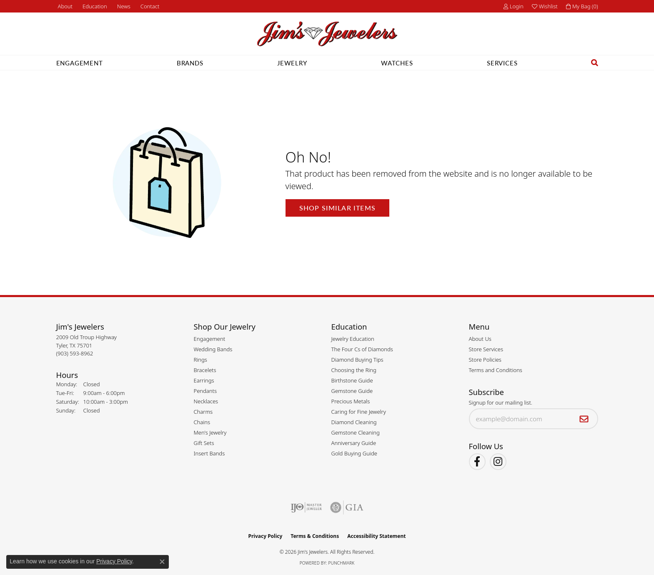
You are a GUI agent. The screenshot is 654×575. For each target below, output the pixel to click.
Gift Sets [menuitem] (204, 443)
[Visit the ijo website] (306, 507)
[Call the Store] (74, 353)
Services (502, 62)
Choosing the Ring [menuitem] (353, 370)
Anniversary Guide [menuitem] (353, 443)
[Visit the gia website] (346, 507)
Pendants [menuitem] (205, 391)
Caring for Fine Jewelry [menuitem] (358, 411)
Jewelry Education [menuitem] (352, 338)
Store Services (486, 349)
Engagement (79, 62)
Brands (190, 62)
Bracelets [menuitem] (205, 370)
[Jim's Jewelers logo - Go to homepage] (327, 33)
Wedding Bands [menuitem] (213, 349)
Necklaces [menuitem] (206, 401)
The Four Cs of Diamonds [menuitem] (362, 349)
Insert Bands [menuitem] (209, 453)
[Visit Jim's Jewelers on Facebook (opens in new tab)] (477, 461)
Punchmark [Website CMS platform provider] (341, 563)
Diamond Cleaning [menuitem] (354, 422)
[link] (64, 6)
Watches (397, 62)
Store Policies (485, 359)
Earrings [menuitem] (204, 380)
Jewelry (292, 62)
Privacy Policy (265, 536)
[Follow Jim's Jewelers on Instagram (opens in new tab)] (498, 461)
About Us (480, 338)
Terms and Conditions (495, 370)
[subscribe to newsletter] (584, 418)
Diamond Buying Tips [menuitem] (357, 359)
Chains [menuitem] (202, 422)
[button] (94, 6)
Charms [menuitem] (203, 411)
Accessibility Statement (376, 536)
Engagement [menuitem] (210, 338)
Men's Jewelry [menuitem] (210, 432)
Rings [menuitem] (200, 359)
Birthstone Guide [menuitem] (352, 380)
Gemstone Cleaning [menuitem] (355, 432)
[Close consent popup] (162, 561)
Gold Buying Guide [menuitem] (354, 453)
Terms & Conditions (315, 536)
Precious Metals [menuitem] (350, 401)
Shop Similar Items (337, 207)
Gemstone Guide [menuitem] (352, 391)
